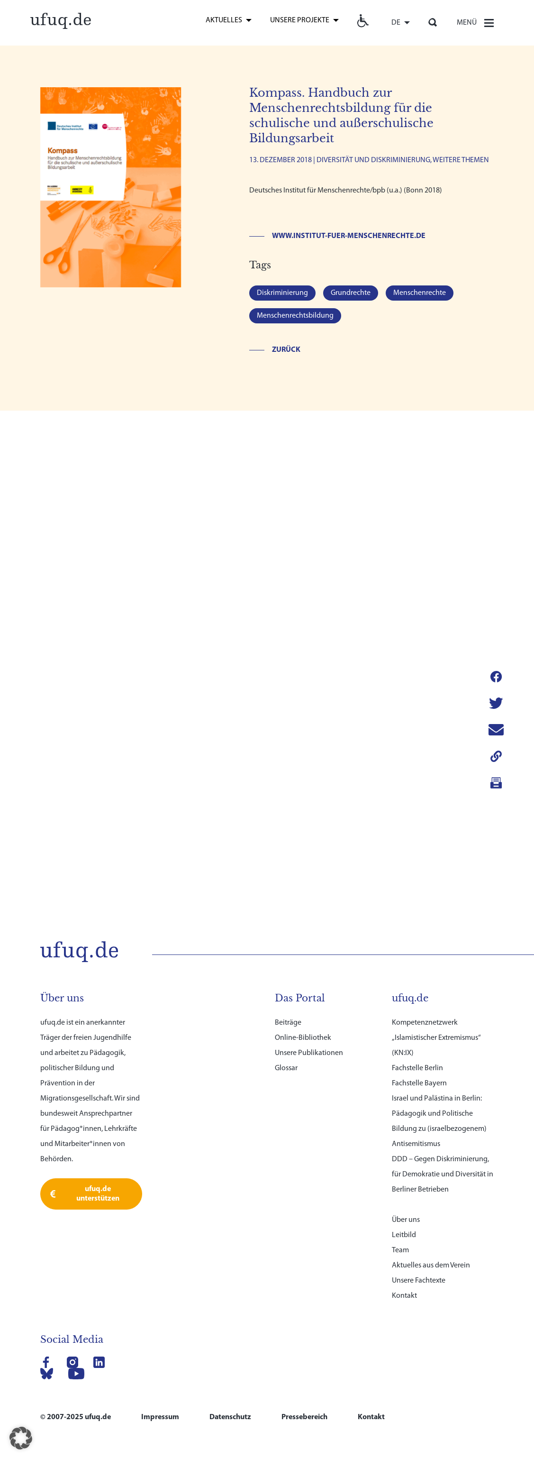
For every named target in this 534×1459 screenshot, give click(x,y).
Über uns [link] (406, 1121)
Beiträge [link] (288, 923)
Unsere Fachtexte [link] (418, 1181)
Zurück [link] (286, 350)
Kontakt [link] (404, 1197)
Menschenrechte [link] (419, 293)
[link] (61, 19)
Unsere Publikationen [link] (309, 954)
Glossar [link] (286, 969)
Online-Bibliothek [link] (303, 939)
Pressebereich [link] (304, 1318)
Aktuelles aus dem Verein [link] (431, 1166)
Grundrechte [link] (351, 293)
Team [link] (400, 1151)
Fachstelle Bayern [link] (419, 984)
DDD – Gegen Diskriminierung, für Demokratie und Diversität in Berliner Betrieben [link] (442, 1075)
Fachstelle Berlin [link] (417, 969)
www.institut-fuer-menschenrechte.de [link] (348, 236)
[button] (21, 1438)
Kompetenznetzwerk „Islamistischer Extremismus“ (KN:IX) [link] (436, 939)
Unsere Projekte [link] (299, 20)
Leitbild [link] (404, 1136)
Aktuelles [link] (224, 20)
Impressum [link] (160, 1318)
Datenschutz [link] (230, 1318)
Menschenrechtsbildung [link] (295, 316)
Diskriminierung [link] (282, 293)
